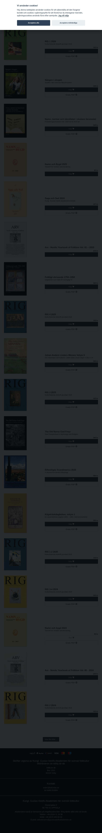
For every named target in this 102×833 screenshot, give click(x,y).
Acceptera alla (33, 23)
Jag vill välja (63, 16)
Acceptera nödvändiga (68, 23)
